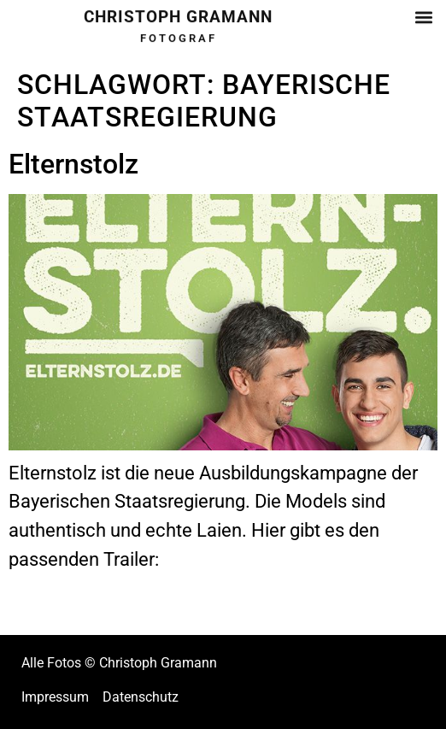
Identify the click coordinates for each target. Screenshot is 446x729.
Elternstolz (73, 164)
